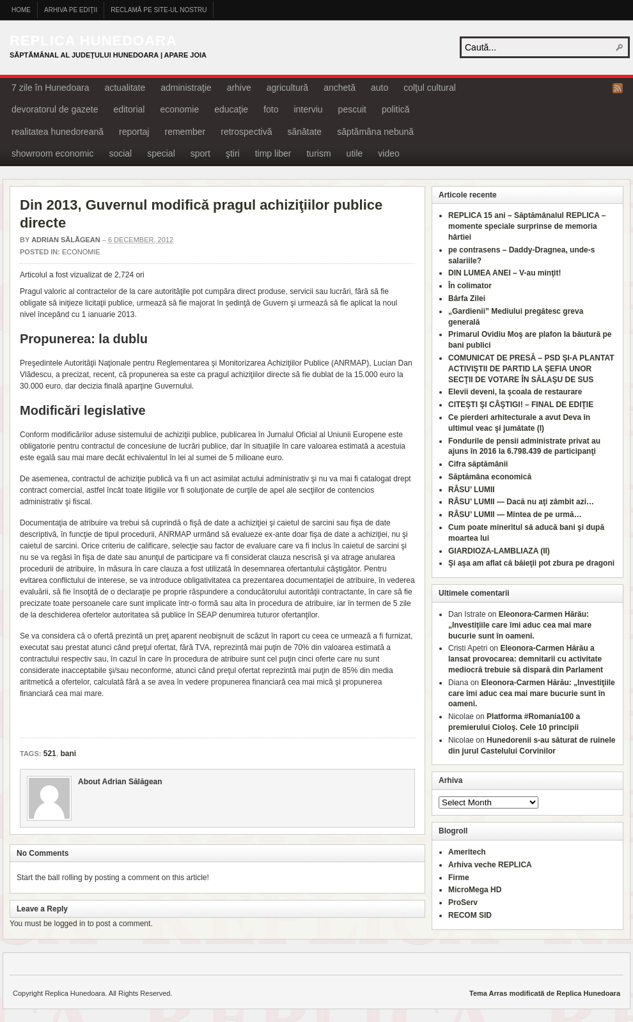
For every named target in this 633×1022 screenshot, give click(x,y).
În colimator (470, 285)
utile (355, 153)
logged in (70, 923)
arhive (239, 87)
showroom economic (52, 153)
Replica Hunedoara (93, 41)
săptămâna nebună (375, 132)
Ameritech (467, 852)
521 (49, 753)
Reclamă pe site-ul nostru (159, 9)
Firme (458, 877)
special (161, 153)
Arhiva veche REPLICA (490, 864)
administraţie (185, 87)
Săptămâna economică (489, 476)
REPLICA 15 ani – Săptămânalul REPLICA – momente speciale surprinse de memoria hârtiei (527, 226)
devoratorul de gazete (55, 109)
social (120, 153)
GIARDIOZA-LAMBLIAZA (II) (499, 550)
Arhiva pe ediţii (70, 9)
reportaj (134, 132)
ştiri (233, 153)
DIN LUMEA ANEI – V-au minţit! (504, 272)
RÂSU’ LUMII (471, 489)
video (388, 153)
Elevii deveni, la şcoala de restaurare (515, 391)
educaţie (231, 109)
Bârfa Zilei (466, 298)
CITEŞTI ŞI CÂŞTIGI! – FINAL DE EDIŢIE (520, 404)
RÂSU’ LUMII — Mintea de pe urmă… (515, 514)
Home (21, 9)
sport (200, 153)
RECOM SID (470, 915)
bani (68, 753)
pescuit (352, 109)
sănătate (304, 132)
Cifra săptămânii (478, 464)
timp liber (273, 153)
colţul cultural (429, 87)
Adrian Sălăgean (65, 240)
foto (270, 109)
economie (179, 109)
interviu (307, 109)
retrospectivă (246, 132)
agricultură (287, 87)
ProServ (463, 902)
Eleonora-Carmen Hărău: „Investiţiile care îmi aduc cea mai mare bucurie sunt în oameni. (519, 625)
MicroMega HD (474, 889)
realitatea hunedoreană (58, 132)
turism (318, 153)
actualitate (124, 87)
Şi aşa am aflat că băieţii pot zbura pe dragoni (531, 563)
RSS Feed (618, 88)
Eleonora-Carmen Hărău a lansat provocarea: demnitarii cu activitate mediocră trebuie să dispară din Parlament (525, 659)
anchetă (340, 87)
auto (379, 87)
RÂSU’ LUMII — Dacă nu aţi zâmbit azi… (521, 501)
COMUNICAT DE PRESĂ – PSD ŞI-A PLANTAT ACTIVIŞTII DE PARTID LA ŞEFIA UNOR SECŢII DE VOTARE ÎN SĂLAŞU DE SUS (531, 368)
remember (184, 132)
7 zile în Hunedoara (50, 87)
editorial (129, 109)
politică (396, 109)
